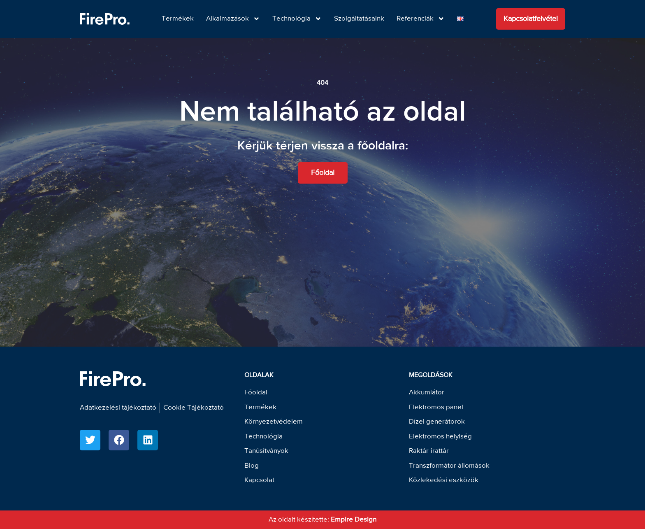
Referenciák (421, 18)
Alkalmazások (233, 18)
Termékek (178, 18)
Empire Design (353, 519)
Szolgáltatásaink (359, 18)
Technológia (297, 18)
